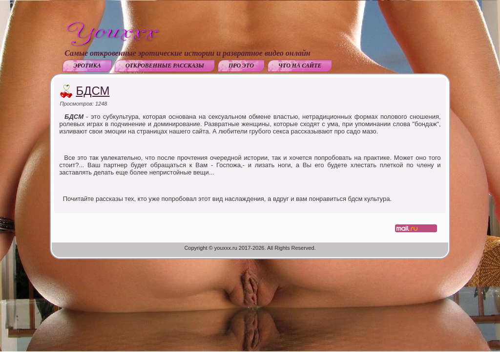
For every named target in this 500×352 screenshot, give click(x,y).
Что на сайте (300, 65)
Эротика (87, 65)
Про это (241, 65)
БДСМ (92, 90)
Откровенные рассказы (164, 65)
